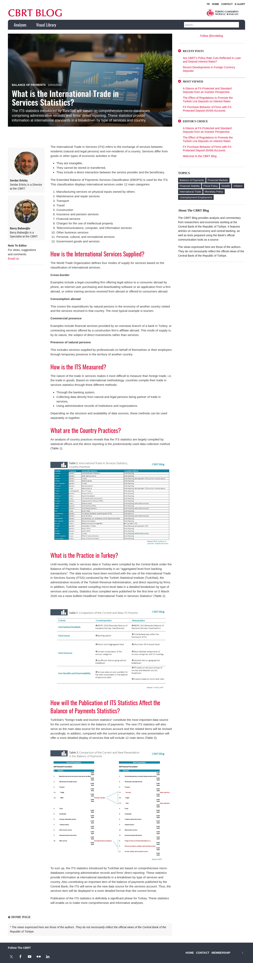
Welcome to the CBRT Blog (199, 156)
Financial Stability (190, 185)
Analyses (20, 25)
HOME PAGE (21, 917)
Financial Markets (218, 180)
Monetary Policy (214, 191)
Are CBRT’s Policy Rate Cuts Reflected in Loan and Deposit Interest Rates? (212, 59)
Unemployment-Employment (196, 197)
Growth (225, 185)
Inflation (238, 185)
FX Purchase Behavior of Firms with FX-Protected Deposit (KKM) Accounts (207, 108)
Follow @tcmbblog (211, 35)
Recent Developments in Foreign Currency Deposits (209, 69)
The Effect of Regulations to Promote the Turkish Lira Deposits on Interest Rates (208, 99)
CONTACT (227, 4)
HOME (215, 4)
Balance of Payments (29, 85)
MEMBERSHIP (220, 952)
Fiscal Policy (210, 185)
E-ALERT (240, 4)
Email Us (13, 258)
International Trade (190, 191)
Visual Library (46, 25)
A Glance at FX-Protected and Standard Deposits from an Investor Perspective (207, 90)
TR (208, 4)
